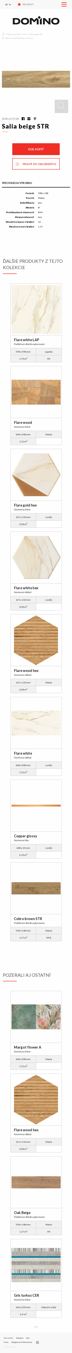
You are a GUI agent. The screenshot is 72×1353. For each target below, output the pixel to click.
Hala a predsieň (14, 34)
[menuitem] (10, 4)
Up (35, 1328)
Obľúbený (28, 4)
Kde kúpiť (36, 149)
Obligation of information (21, 1342)
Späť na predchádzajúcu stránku (19, 38)
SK (6, 4)
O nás (6, 1342)
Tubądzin (19, 1338)
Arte (28, 1338)
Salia (25, 34)
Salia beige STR (35, 34)
